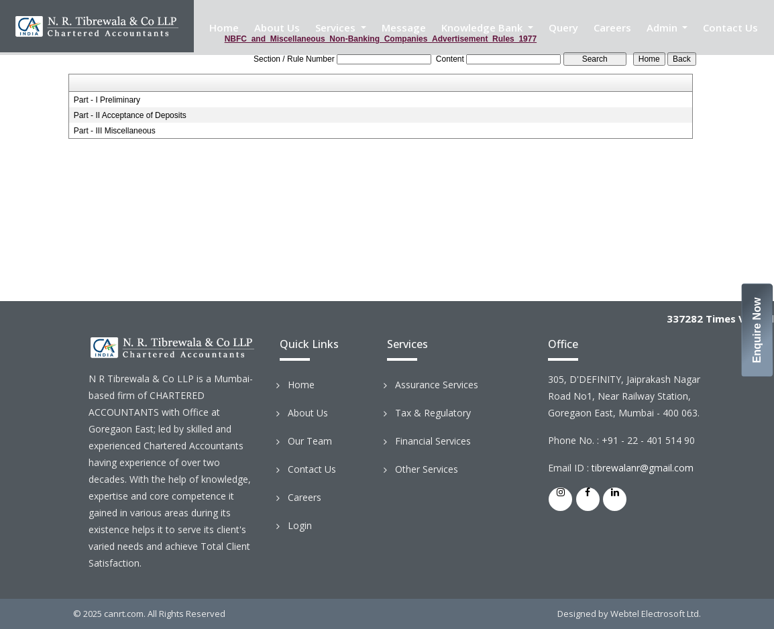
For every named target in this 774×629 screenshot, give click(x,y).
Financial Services (433, 441)
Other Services (426, 469)
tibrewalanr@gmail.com (643, 467)
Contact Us (730, 27)
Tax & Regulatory (433, 412)
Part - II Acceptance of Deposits (130, 115)
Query (563, 27)
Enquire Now (757, 330)
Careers (612, 27)
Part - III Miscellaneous (115, 130)
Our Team (310, 441)
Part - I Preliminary (107, 100)
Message (404, 27)
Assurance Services (436, 384)
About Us (277, 27)
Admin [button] (663, 27)
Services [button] (336, 27)
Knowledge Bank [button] (483, 27)
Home (224, 27)
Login (300, 525)
